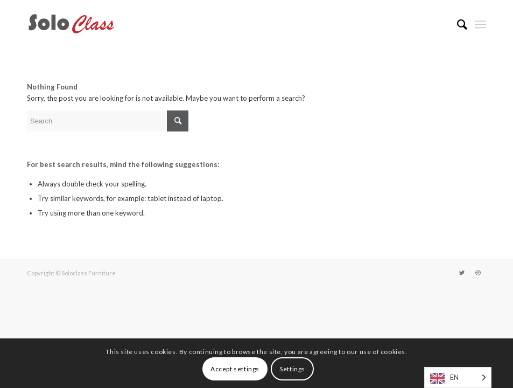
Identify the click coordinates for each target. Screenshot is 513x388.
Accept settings (234, 369)
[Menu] (480, 24)
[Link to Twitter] (462, 273)
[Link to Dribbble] (478, 273)
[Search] (456, 24)
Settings (292, 369)
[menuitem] (456, 24)
